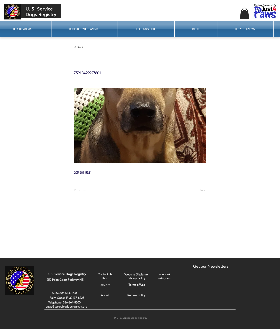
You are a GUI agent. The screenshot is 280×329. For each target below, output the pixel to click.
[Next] (196, 190)
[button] (244, 13)
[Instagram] (164, 278)
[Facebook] (164, 274)
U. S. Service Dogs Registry (41, 11)
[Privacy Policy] (136, 278)
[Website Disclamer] (136, 274)
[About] (105, 295)
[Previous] (87, 190)
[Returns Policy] (136, 295)
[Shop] (105, 278)
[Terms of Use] (137, 285)
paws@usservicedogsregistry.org (66, 306)
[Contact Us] (105, 274)
